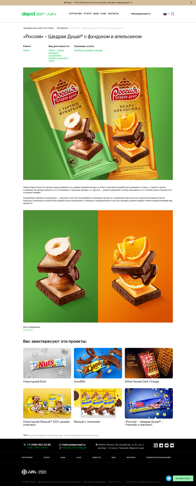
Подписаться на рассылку (158, 457)
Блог (114, 457)
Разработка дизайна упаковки (88, 50)
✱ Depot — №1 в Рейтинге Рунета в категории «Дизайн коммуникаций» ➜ (129, 2)
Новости (96, 457)
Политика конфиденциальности (142, 482)
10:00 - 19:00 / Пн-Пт (37, 448)
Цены (96, 14)
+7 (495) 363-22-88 (39, 445)
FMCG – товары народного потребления (56, 53)
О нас (103, 14)
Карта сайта (114, 482)
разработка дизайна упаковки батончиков (81, 435)
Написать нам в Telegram (74, 448)
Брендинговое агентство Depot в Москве (59, 482)
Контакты (113, 14)
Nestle (26, 50)
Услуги (87, 14)
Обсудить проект (183, 478)
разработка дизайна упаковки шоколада (46, 435)
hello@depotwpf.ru (141, 14)
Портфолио (75, 14)
